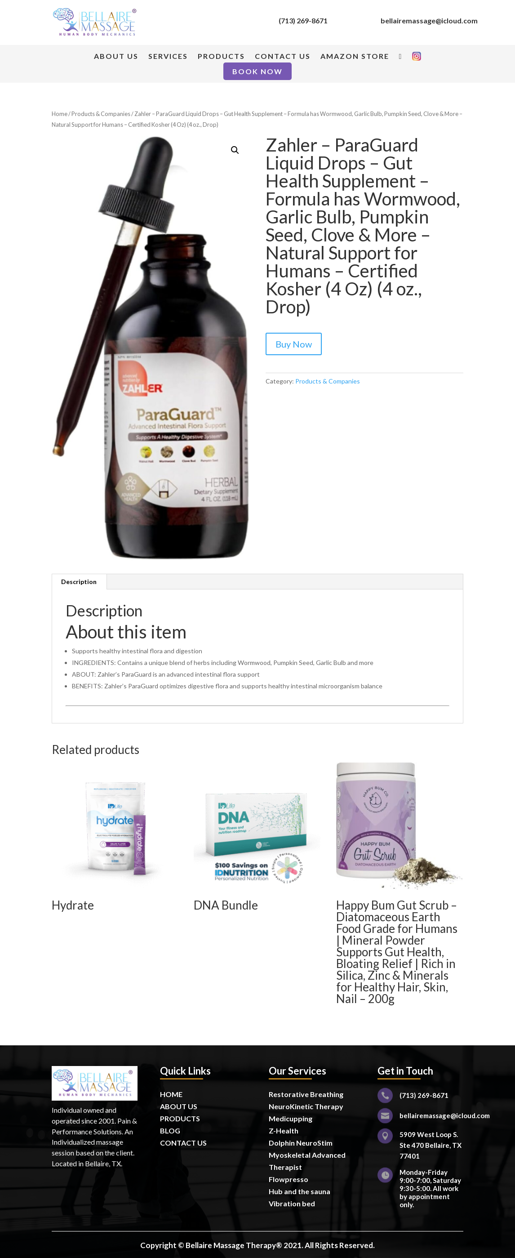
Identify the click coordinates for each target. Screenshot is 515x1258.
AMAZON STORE (354, 56)
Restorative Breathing (306, 1094)
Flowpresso (289, 1179)
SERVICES (168, 56)
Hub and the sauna (299, 1191)
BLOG (170, 1130)
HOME (171, 1094)
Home (59, 113)
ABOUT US (116, 56)
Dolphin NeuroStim (301, 1142)
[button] (235, 150)
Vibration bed (292, 1203)
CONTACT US (283, 56)
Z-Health (283, 1130)
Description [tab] (79, 581)
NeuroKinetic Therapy (306, 1106)
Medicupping (290, 1118)
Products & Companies (100, 113)
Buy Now (293, 344)
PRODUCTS (221, 56)
